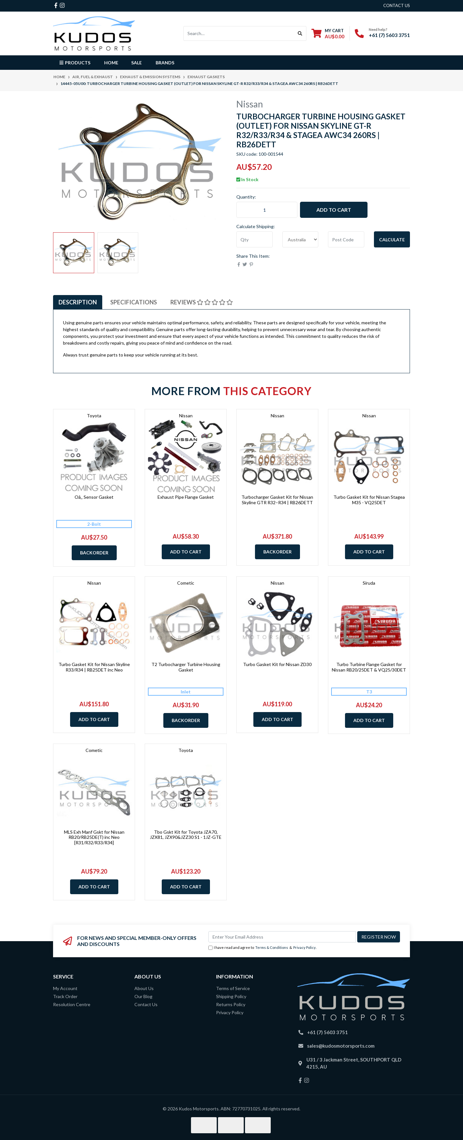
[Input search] (238, 33)
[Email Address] (282, 936)
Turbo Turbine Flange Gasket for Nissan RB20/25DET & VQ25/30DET (369, 667)
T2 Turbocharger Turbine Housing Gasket (185, 667)
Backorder (94, 552)
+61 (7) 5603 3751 (389, 35)
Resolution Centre (71, 1004)
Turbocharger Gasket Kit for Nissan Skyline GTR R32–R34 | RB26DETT (277, 499)
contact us (396, 5)
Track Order (65, 996)
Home (111, 62)
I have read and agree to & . (262, 947)
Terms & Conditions (271, 947)
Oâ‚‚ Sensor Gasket (94, 497)
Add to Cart (333, 210)
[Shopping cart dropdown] (328, 33)
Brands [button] (165, 62)
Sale (136, 62)
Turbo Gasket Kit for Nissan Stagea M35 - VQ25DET (369, 499)
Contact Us (146, 1004)
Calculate (392, 239)
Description (78, 302)
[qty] (254, 239)
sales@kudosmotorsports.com (341, 1046)
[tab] (77, 302)
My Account (65, 988)
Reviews (201, 302)
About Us (144, 988)
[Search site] (300, 33)
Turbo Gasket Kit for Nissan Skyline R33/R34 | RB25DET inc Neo (94, 667)
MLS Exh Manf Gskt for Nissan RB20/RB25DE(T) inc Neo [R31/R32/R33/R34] (94, 837)
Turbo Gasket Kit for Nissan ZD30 (277, 664)
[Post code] (346, 239)
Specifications (133, 302)
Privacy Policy (304, 947)
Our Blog (143, 996)
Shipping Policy (231, 996)
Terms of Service (233, 988)
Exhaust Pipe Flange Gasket (186, 497)
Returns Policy (230, 1004)
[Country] (300, 239)
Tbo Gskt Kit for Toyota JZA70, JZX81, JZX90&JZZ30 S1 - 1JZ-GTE (186, 834)
